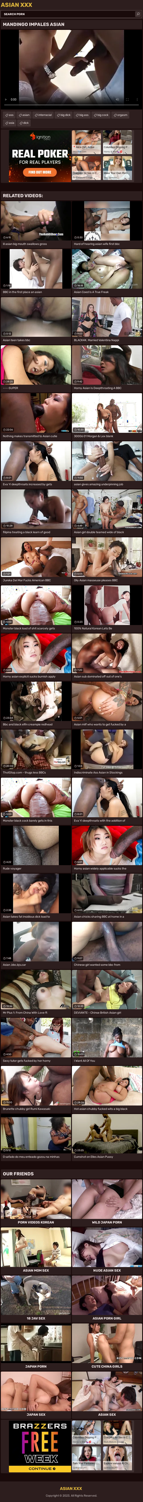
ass (11, 115)
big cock (102, 115)
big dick (65, 115)
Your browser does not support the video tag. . (71, 69)
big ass (83, 115)
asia (11, 123)
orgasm (122, 115)
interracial (45, 115)
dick (26, 123)
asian (25, 115)
